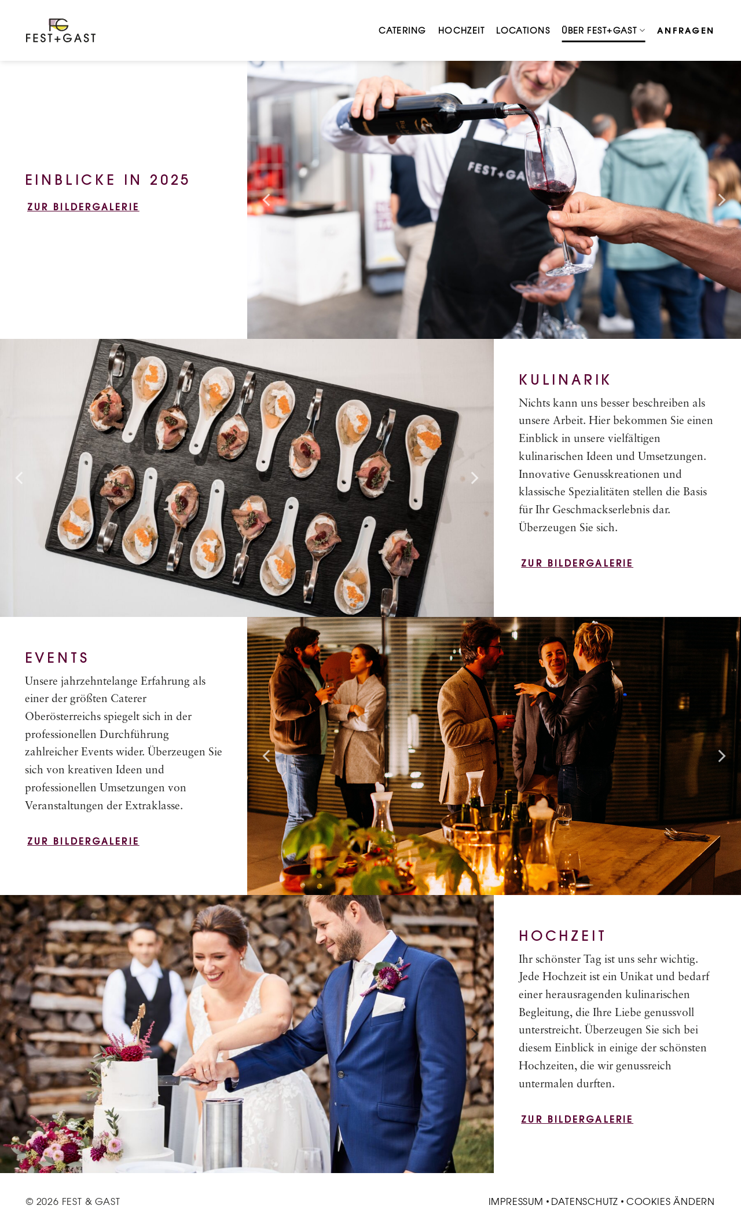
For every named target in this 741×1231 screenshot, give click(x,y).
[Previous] (267, 200)
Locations (523, 30)
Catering (403, 30)
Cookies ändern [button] (670, 1201)
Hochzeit (461, 30)
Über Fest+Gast (603, 30)
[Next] (720, 200)
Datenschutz (584, 1201)
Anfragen (686, 30)
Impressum (516, 1201)
